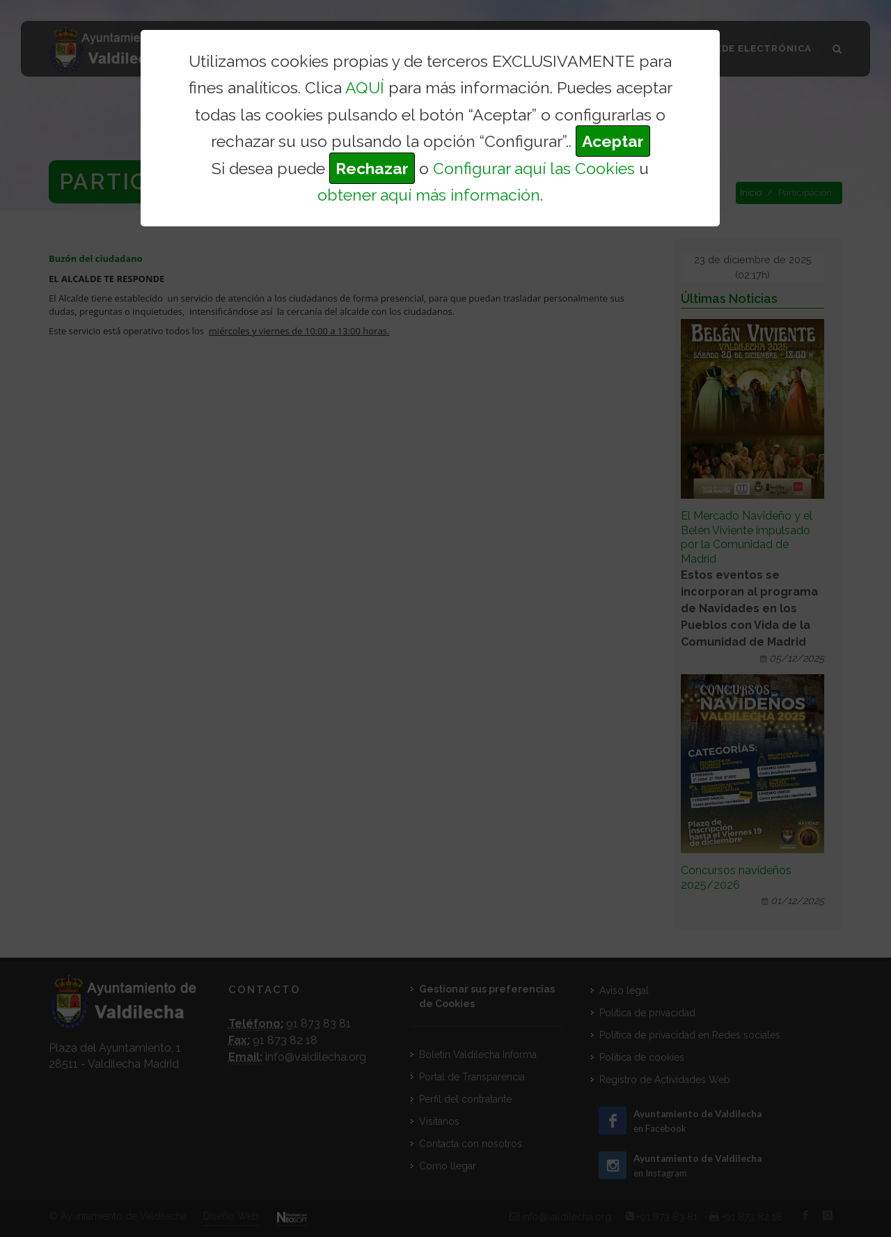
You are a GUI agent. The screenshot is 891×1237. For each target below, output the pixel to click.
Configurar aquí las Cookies (534, 168)
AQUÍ (364, 87)
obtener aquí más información (428, 194)
